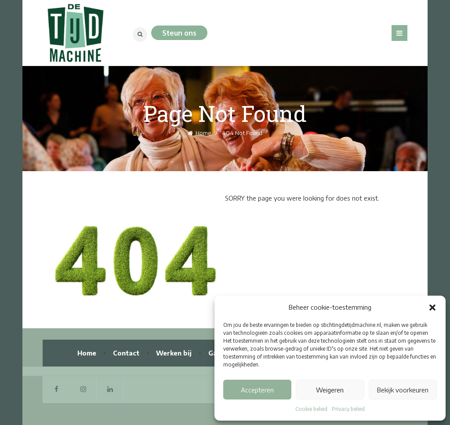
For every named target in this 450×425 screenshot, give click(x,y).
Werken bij (174, 353)
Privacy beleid (348, 409)
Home (199, 132)
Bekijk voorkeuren (402, 390)
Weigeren (330, 390)
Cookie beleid (311, 409)
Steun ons (179, 32)
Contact (126, 353)
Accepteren (257, 390)
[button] (432, 307)
